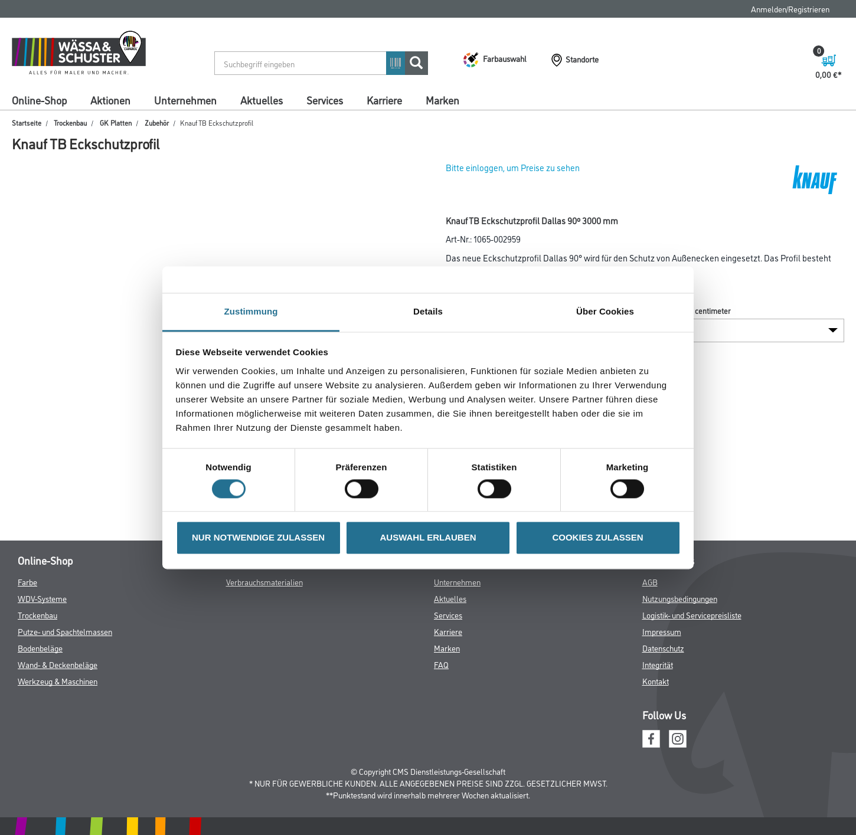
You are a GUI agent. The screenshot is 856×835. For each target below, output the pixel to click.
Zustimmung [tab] (251, 311)
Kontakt (655, 680)
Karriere (384, 100)
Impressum (661, 631)
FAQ (441, 664)
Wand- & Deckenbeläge (57, 664)
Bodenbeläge (40, 647)
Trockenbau (70, 122)
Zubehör (157, 122)
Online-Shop (39, 100)
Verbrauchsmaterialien (264, 581)
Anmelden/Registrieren (790, 8)
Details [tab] (428, 311)
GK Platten (116, 122)
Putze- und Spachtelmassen (65, 631)
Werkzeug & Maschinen (57, 680)
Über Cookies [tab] (605, 311)
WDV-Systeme (42, 598)
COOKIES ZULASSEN (597, 538)
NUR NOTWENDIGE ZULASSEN (258, 538)
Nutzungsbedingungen (679, 598)
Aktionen (110, 100)
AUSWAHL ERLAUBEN (428, 538)
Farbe (27, 581)
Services (324, 100)
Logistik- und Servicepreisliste (691, 614)
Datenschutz (663, 647)
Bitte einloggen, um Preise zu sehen (513, 167)
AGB (650, 581)
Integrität (657, 664)
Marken (442, 100)
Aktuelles (261, 100)
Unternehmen (185, 100)
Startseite (26, 122)
